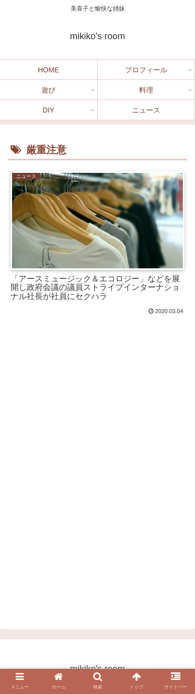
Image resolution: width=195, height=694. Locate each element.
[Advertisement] (97, 493)
